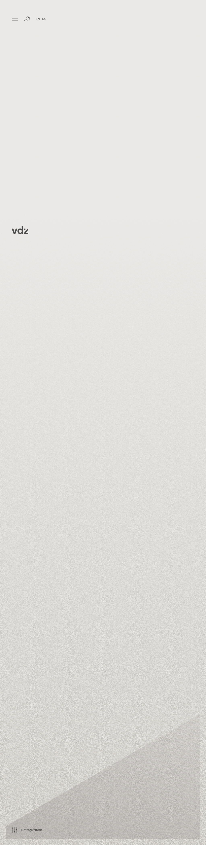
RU (44, 19)
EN (38, 19)
